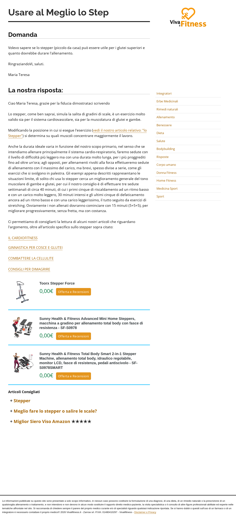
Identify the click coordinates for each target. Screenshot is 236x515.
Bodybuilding (165, 149)
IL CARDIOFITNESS (22, 238)
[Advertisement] (79, 454)
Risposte (162, 157)
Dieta (160, 133)
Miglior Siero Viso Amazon (52, 421)
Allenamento (165, 117)
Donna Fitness (166, 173)
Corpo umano (166, 164)
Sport (160, 196)
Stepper (22, 400)
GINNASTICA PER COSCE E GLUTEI (35, 247)
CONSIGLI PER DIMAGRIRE (29, 269)
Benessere (164, 125)
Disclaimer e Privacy (145, 512)
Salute (160, 141)
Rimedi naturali (167, 109)
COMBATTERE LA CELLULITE (31, 258)
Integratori (164, 93)
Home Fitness (166, 180)
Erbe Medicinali (167, 101)
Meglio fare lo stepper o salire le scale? (55, 411)
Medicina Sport (167, 188)
